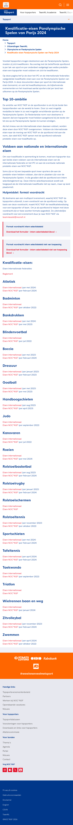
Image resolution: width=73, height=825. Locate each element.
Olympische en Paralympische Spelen (24, 49)
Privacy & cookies (10, 790)
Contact (6, 759)
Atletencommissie (11, 732)
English (6, 805)
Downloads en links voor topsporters (20, 727)
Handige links (9, 686)
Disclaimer (7, 800)
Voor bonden (9, 737)
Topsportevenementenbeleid (16, 692)
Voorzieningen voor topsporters (17, 723)
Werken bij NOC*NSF (13, 700)
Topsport (7, 19)
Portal (5, 751)
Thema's (7, 742)
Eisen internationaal (12, 287)
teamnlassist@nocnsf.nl (14, 217)
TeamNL (6, 814)
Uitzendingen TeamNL (17, 46)
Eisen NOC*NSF (10, 290)
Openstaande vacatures (14, 704)
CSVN (5, 809)
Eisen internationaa (12, 556)
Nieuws (6, 709)
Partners (7, 696)
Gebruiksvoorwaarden (12, 795)
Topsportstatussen (11, 719)
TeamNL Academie (47, 12)
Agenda (6, 746)
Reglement (8, 273)
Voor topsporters (28, 12)
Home (5, 40)
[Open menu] (67, 5)
